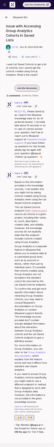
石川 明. (22, 111)
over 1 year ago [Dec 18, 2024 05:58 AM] (24, 106)
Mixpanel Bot (20, 17)
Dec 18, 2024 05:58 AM (31, 47)
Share (12, 56)
